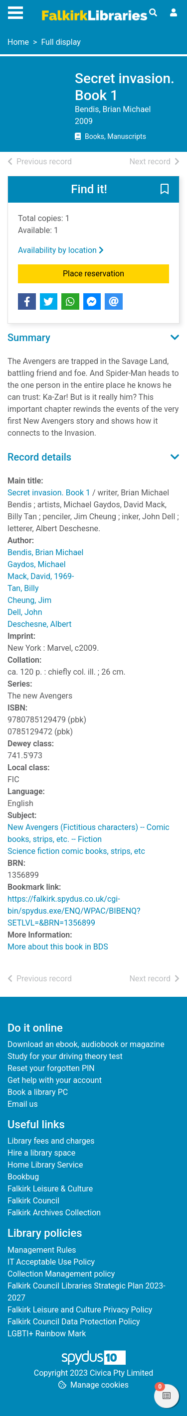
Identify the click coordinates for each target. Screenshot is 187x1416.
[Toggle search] (153, 13)
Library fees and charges (50, 1141)
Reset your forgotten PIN (51, 1068)
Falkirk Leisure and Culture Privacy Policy (79, 1309)
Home (18, 42)
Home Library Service (45, 1165)
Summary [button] (28, 338)
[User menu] (173, 13)
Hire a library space (41, 1153)
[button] (164, 190)
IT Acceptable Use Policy (51, 1262)
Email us (22, 1104)
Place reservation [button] (116, 272)
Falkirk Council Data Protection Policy (73, 1321)
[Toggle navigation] (15, 11)
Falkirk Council (33, 1200)
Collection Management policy (61, 1274)
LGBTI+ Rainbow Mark (46, 1333)
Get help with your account (54, 1080)
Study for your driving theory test (65, 1056)
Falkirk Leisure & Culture (50, 1188)
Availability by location (61, 250)
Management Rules (41, 1250)
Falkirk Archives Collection (54, 1212)
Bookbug (23, 1176)
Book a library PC (37, 1092)
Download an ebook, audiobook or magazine (86, 1044)
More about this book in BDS (57, 946)
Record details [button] (39, 457)
